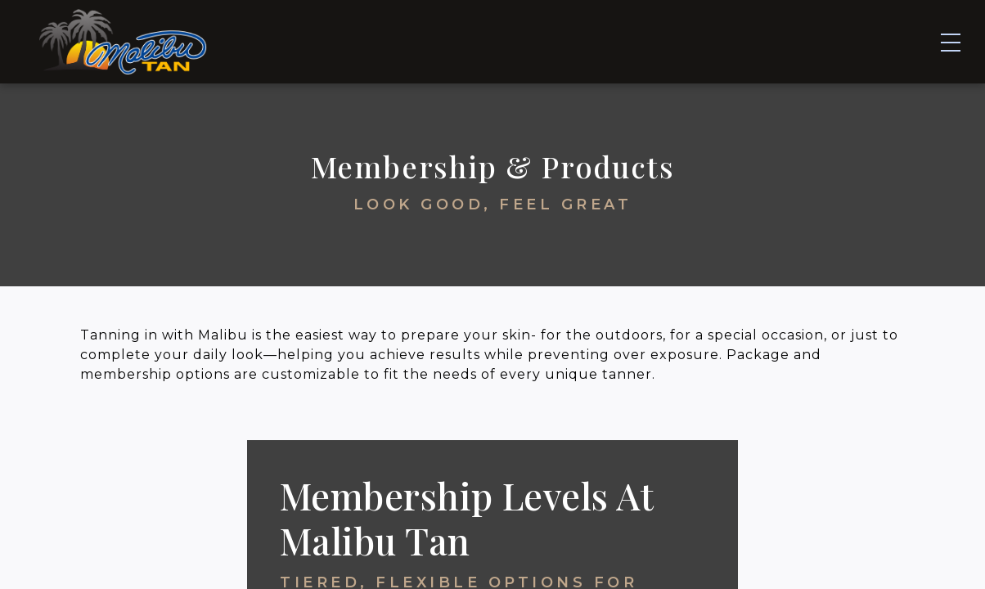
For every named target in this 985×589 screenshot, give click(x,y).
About (793, 39)
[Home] (123, 40)
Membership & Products (575, 39)
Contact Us (893, 39)
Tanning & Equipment (361, 39)
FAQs (720, 39)
